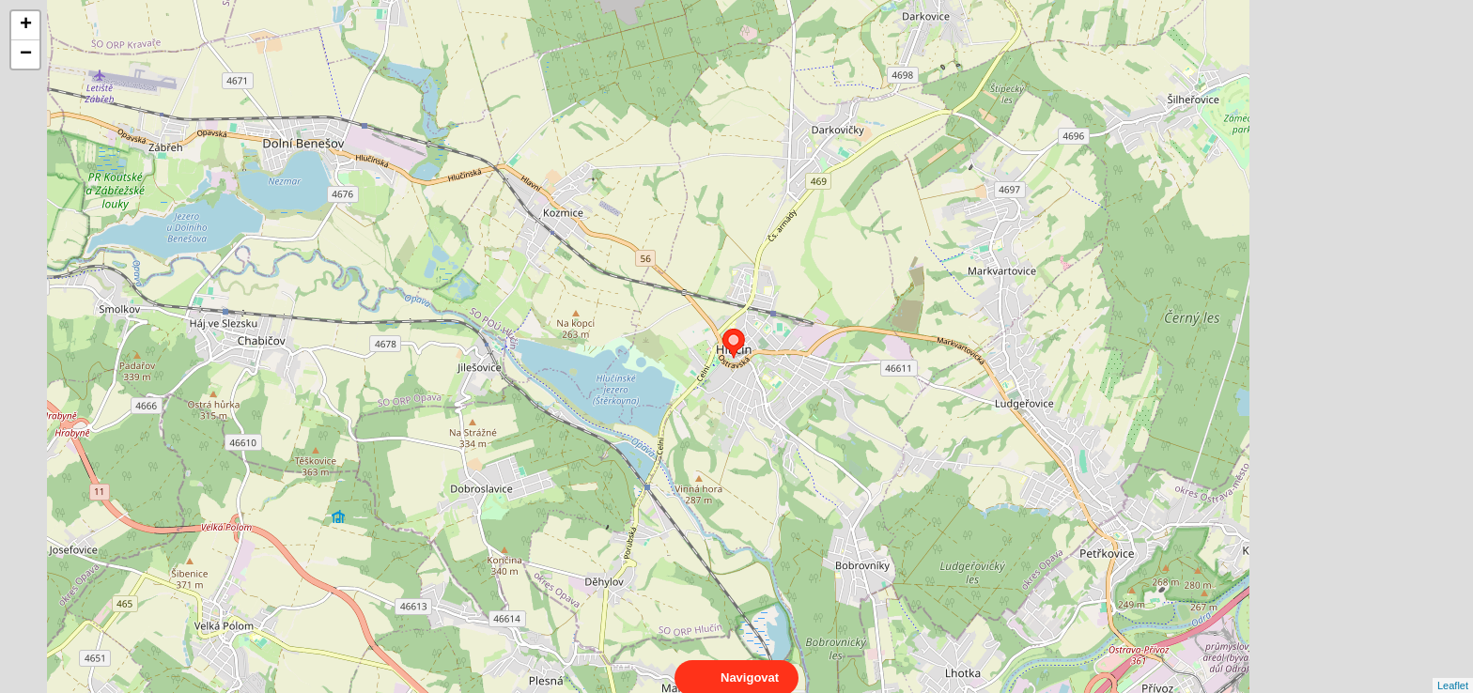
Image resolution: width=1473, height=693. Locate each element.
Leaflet (1452, 668)
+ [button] (26, 25)
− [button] (26, 54)
